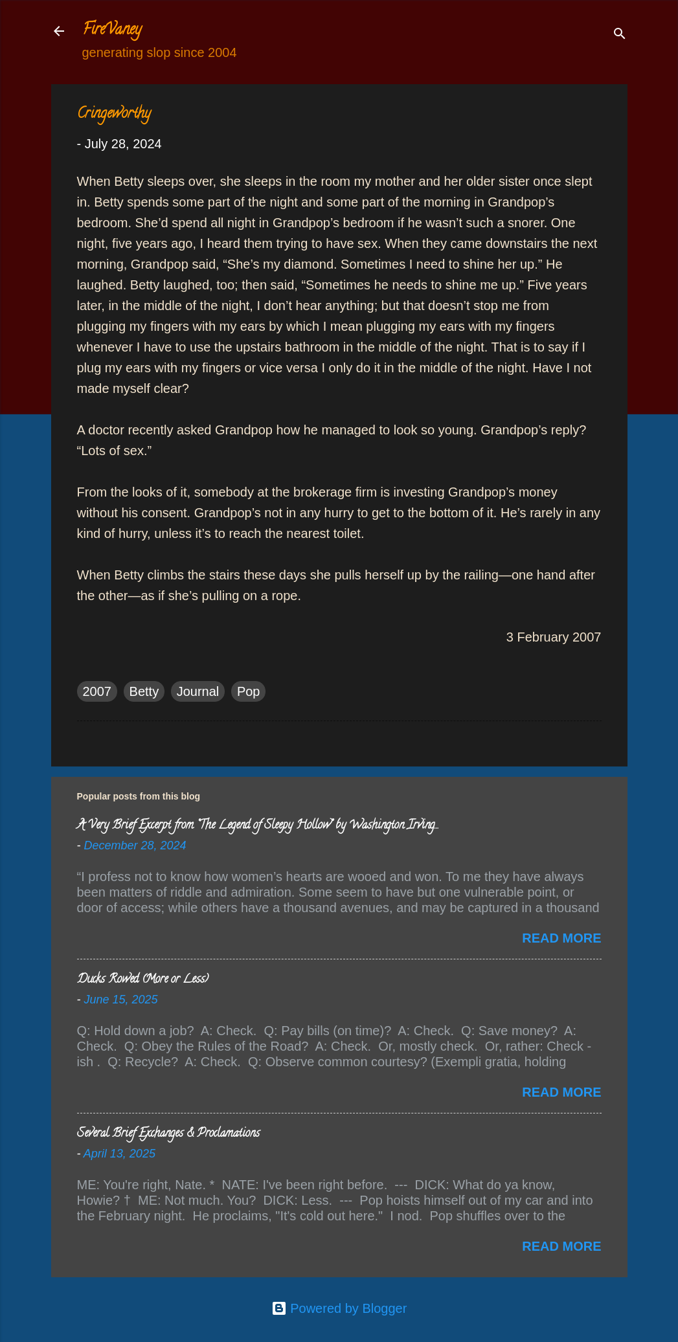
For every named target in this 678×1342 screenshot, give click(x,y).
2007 (97, 691)
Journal (198, 691)
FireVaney (111, 31)
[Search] (619, 35)
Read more (561, 938)
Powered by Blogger (339, 1308)
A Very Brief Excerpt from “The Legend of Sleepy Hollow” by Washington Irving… (257, 826)
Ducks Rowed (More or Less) (143, 980)
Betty (144, 691)
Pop (248, 691)
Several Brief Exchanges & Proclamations (168, 1134)
